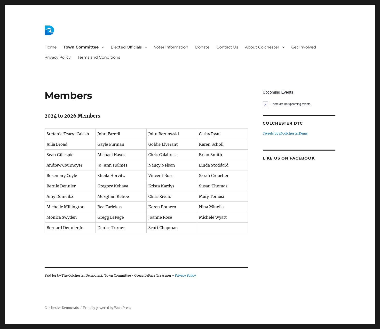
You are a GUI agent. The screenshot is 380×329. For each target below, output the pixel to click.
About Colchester (262, 47)
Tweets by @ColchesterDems (285, 133)
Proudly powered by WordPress (107, 308)
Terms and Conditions (99, 57)
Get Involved (303, 47)
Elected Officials (126, 47)
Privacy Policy (58, 57)
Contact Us (227, 47)
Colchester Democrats (62, 308)
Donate (202, 47)
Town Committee (81, 47)
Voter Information (171, 47)
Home (51, 47)
